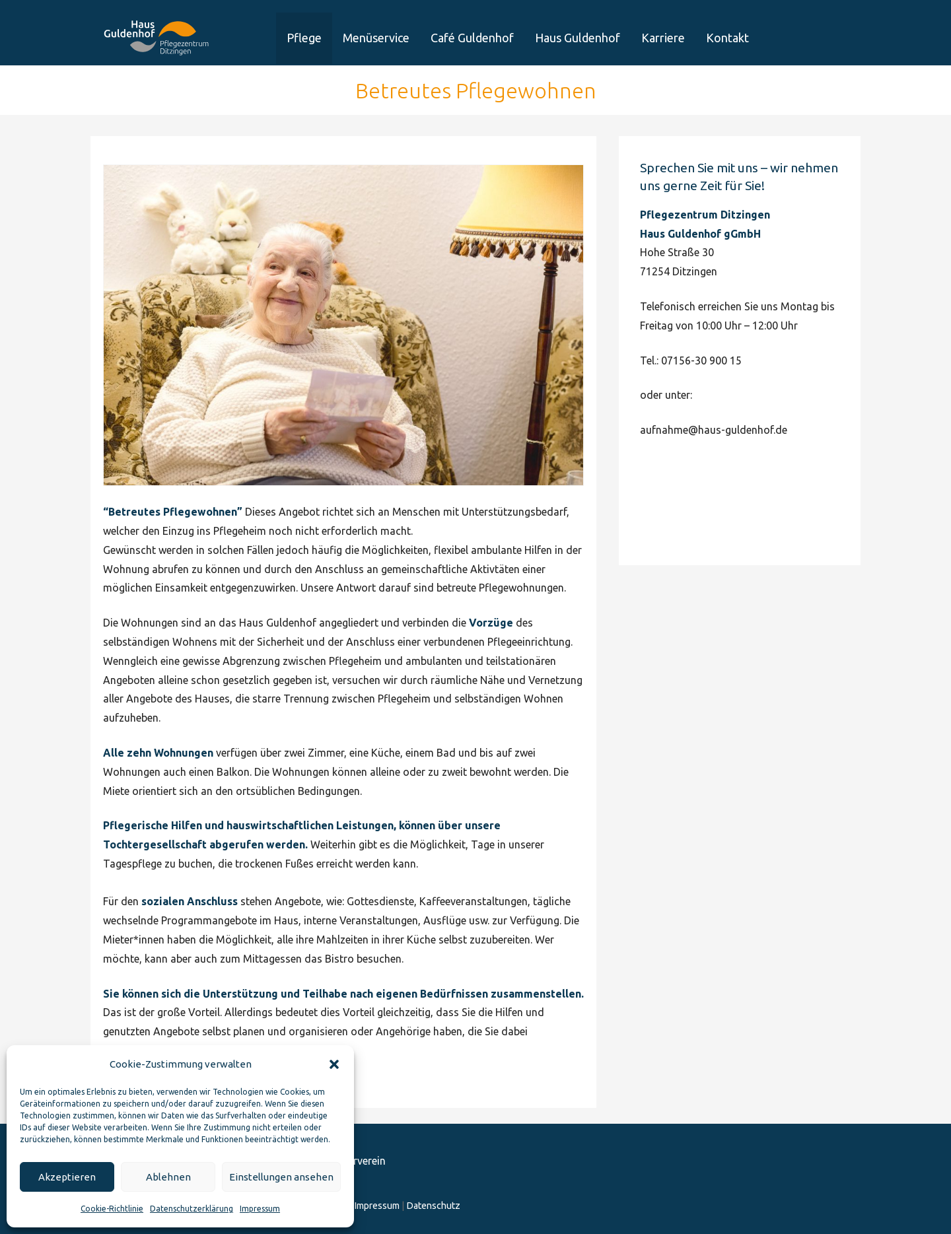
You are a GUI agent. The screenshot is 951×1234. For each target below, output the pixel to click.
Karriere (663, 37)
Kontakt (727, 37)
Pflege (304, 37)
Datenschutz (433, 1205)
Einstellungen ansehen (281, 1177)
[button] (334, 1064)
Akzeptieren (67, 1177)
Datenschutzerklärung (191, 1208)
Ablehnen (168, 1177)
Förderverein (825, 50)
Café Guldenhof (472, 37)
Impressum (260, 1208)
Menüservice (376, 37)
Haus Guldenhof (577, 37)
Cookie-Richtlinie (112, 1208)
